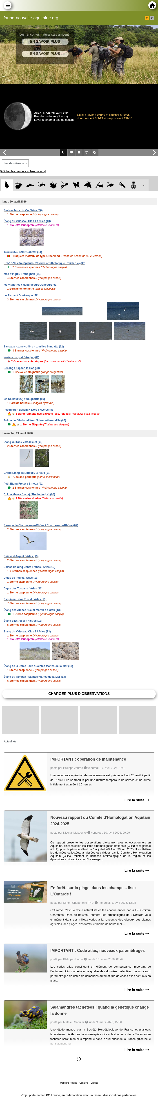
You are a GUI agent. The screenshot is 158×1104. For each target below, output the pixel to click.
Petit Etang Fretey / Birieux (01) (23, 483)
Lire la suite (137, 800)
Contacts (83, 1083)
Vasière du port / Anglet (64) (21, 357)
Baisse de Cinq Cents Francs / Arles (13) (29, 567)
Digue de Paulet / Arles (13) (21, 577)
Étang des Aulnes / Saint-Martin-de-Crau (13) (32, 610)
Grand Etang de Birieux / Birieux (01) (27, 472)
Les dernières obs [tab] (15, 163)
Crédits (94, 1083)
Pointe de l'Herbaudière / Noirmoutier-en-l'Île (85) (35, 420)
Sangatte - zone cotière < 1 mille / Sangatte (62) (34, 346)
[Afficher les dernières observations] (23, 171)
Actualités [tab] (10, 741)
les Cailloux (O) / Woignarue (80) (24, 399)
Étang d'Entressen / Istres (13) (23, 620)
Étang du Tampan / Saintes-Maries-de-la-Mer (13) (35, 676)
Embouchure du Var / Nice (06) (23, 210)
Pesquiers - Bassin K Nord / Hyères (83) (29, 409)
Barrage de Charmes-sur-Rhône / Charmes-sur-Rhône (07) (41, 525)
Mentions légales (68, 1083)
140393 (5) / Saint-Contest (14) (23, 252)
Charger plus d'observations (79, 694)
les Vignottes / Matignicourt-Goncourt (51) (30, 284)
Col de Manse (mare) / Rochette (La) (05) (29, 494)
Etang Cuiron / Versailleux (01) (23, 442)
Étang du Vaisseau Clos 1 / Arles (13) (27, 221)
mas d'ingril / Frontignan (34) (22, 274)
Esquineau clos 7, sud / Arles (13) (25, 599)
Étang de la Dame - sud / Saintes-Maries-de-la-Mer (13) (38, 666)
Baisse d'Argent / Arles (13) (21, 556)
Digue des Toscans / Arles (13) (23, 588)
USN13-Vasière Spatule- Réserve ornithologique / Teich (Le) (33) (44, 263)
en (152, 18)
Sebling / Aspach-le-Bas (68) (22, 368)
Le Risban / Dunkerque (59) (21, 295)
